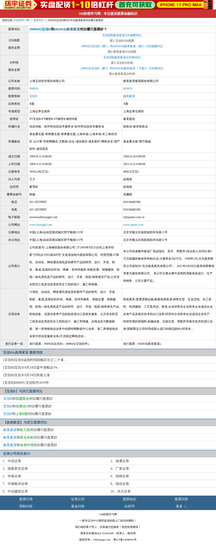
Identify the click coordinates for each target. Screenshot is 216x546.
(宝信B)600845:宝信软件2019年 (26, 382)
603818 (127, 88)
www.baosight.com (40, 224)
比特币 (129, 506)
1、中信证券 (12, 461)
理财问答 (26, 506)
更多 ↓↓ (181, 506)
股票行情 (26, 499)
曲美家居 (129, 96)
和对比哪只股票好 (28, 398)
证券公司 (78, 499)
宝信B (33, 96)
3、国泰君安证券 (15, 468)
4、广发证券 (120, 468)
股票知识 (129, 499)
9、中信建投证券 (15, 491)
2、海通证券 (120, 461)
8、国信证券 (120, 484)
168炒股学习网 (90, 13)
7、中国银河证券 (15, 484)
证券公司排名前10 (16, 453)
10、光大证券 (121, 491)
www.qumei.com (133, 224)
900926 (33, 88)
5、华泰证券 (12, 476)
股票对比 (39, 20)
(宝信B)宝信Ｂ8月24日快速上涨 (26, 375)
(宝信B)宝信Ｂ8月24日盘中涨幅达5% (30, 367)
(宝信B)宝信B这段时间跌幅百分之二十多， (35, 360)
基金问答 (78, 506)
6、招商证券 (120, 476)
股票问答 (181, 499)
